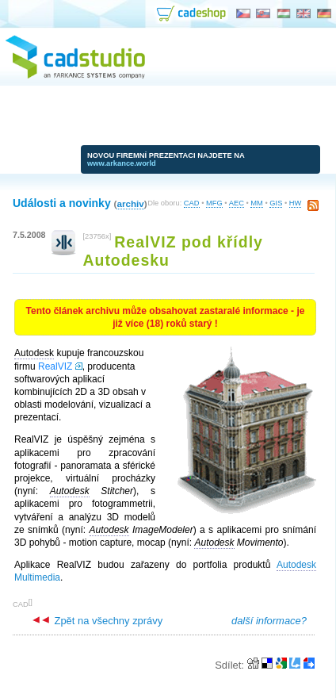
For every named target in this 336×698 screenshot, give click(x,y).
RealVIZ (55, 366)
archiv (129, 203)
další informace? (269, 621)
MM (256, 203)
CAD (192, 203)
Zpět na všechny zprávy (97, 621)
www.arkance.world (121, 163)
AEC (236, 203)
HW (295, 203)
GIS (275, 203)
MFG (214, 203)
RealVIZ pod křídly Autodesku (172, 251)
